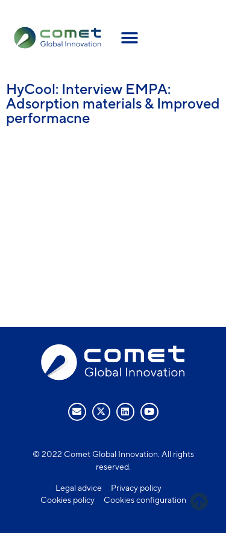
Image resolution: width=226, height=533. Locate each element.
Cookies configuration (145, 500)
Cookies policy (67, 500)
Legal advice (78, 488)
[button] (129, 37)
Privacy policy (136, 488)
